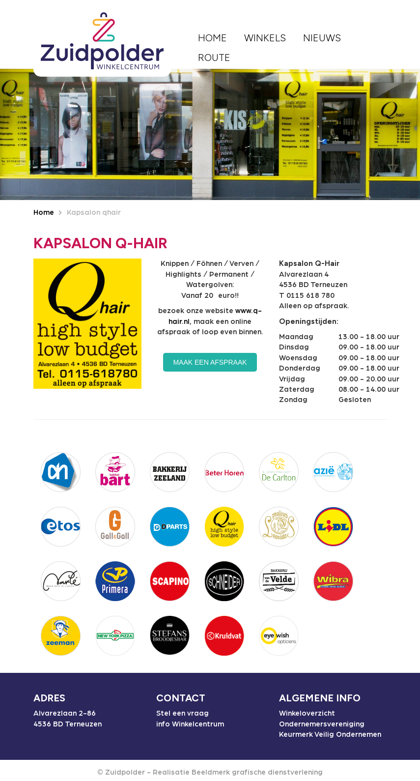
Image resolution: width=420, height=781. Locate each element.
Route (214, 57)
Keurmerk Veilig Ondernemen (330, 734)
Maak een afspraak (210, 362)
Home (212, 38)
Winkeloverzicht (307, 713)
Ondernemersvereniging (321, 724)
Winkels (265, 38)
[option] (210, 134)
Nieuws (322, 38)
